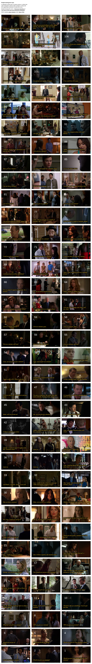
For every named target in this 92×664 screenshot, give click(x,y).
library (20, 12)
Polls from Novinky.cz (19, 9)
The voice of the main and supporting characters (13, 10)
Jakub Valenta (12, 12)
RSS (23, 12)
